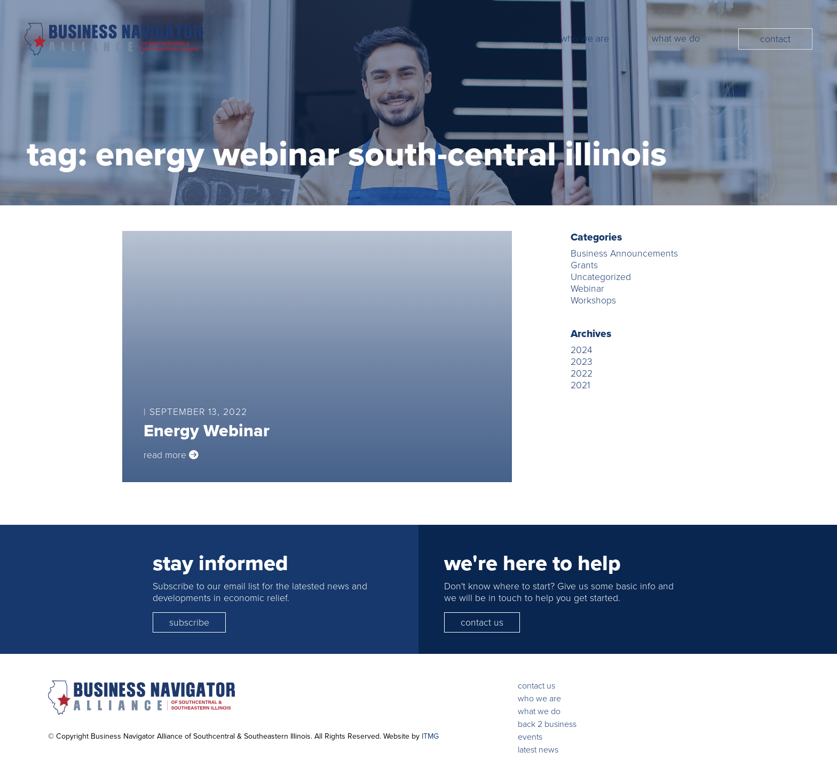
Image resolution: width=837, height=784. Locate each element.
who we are (539, 698)
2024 (582, 350)
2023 (582, 362)
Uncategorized (601, 277)
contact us (482, 622)
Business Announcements (624, 253)
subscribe (189, 622)
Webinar (587, 288)
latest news (538, 749)
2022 (582, 373)
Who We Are (584, 38)
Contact (775, 39)
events (530, 737)
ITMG (430, 736)
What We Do (676, 38)
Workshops (593, 300)
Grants (584, 265)
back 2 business (547, 724)
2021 (580, 385)
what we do (539, 711)
